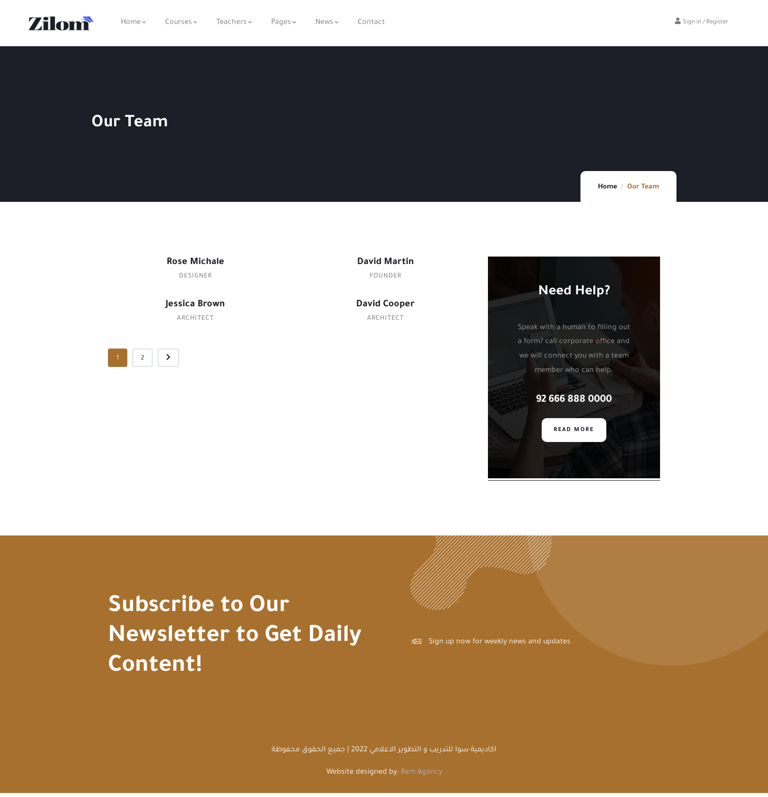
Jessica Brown (195, 305)
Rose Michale (195, 262)
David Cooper (385, 305)
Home (607, 187)
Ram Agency (421, 777)
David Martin (385, 262)
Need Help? (574, 292)
